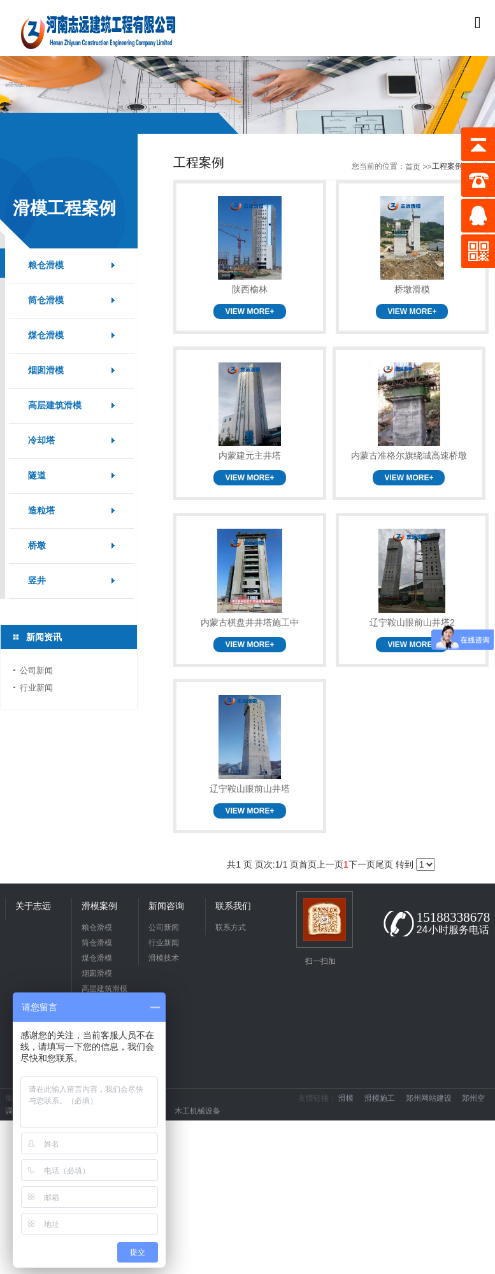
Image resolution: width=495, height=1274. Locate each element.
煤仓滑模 (46, 335)
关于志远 (33, 906)
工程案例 (447, 166)
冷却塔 (41, 440)
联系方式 (230, 927)
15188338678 (454, 917)
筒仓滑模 (46, 300)
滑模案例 (99, 906)
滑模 (350, 1098)
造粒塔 (41, 510)
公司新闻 (36, 670)
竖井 (37, 580)
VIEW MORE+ (249, 311)
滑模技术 (163, 958)
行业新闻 (36, 687)
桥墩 (37, 545)
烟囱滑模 (46, 370)
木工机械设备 (202, 1110)
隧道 (37, 475)
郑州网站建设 (433, 1098)
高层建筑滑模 (55, 405)
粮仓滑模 (46, 265)
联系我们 (233, 906)
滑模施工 (383, 1098)
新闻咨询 (166, 906)
